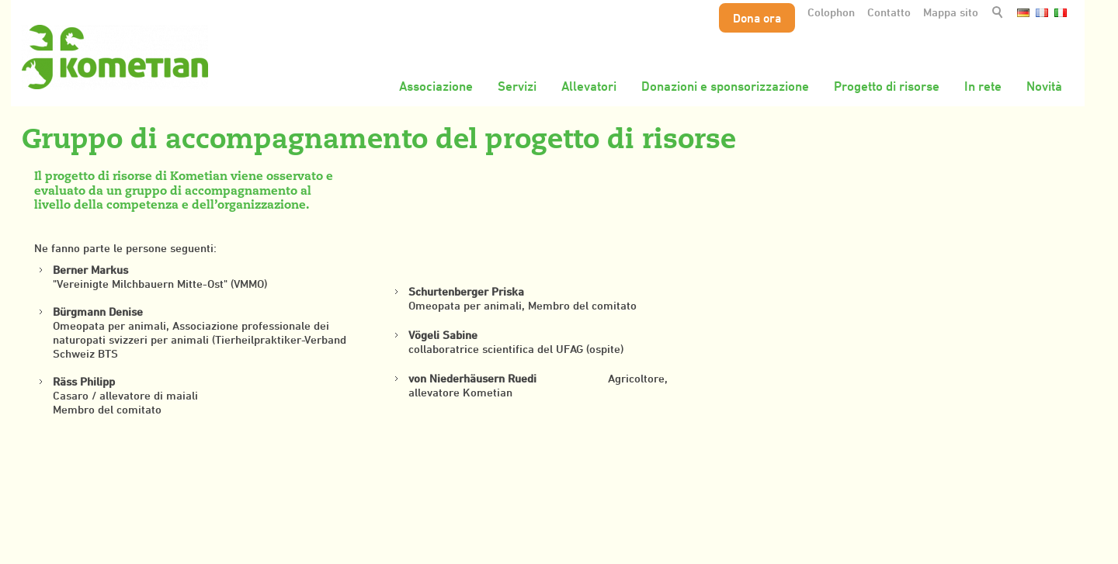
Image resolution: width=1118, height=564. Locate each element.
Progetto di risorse (886, 86)
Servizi (517, 86)
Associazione (436, 86)
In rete (983, 86)
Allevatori (588, 86)
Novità (1044, 86)
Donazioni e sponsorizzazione (725, 86)
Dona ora (757, 18)
